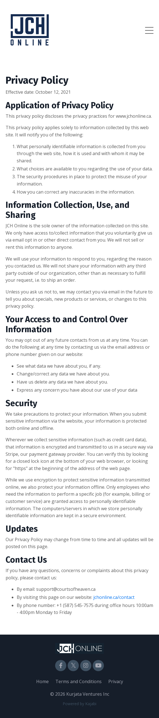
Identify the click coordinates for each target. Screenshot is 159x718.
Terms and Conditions (78, 681)
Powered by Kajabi (79, 703)
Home (42, 681)
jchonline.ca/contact (113, 597)
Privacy (115, 681)
